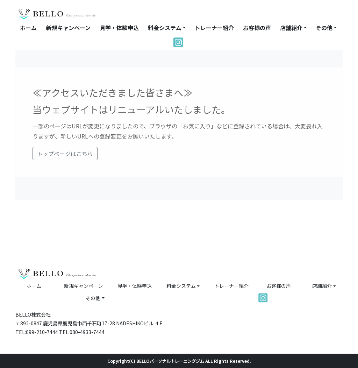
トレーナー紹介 (214, 27)
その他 (324, 27)
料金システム (164, 27)
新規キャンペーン (68, 27)
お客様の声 (257, 27)
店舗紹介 (291, 27)
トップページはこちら (65, 153)
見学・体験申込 (119, 27)
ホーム (28, 27)
